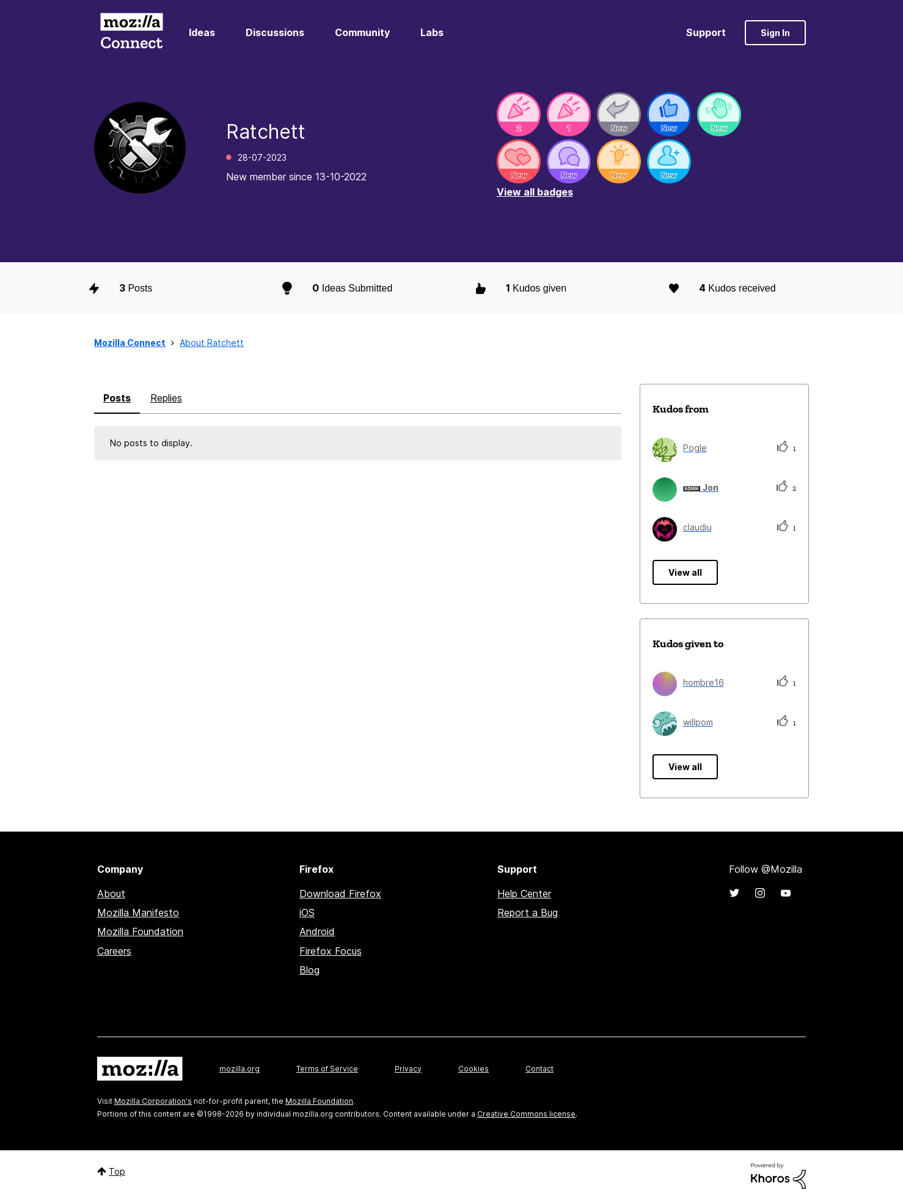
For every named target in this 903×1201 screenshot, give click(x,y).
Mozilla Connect (131, 33)
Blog (309, 970)
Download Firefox (340, 893)
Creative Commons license (526, 1113)
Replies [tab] (166, 398)
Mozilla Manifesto (138, 912)
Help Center (524, 893)
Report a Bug (527, 912)
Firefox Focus (330, 951)
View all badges (535, 192)
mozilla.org (239, 1068)
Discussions (275, 32)
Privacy (408, 1068)
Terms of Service (327, 1068)
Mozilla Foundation (140, 931)
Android (317, 931)
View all (685, 572)
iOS (307, 912)
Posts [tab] (117, 398)
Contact (539, 1068)
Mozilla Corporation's (153, 1101)
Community (362, 32)
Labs (432, 32)
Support (706, 32)
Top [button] (117, 1171)
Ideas (202, 32)
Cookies (473, 1068)
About (111, 893)
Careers (114, 951)
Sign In (775, 33)
